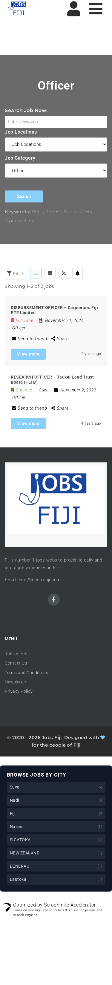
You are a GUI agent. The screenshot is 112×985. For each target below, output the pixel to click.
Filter (16, 273)
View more (28, 354)
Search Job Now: (26, 110)
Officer (19, 328)
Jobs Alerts (16, 653)
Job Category (20, 158)
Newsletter (15, 682)
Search (24, 196)
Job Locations (21, 132)
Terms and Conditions (26, 672)
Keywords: (17, 211)
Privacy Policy (19, 691)
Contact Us (16, 663)
